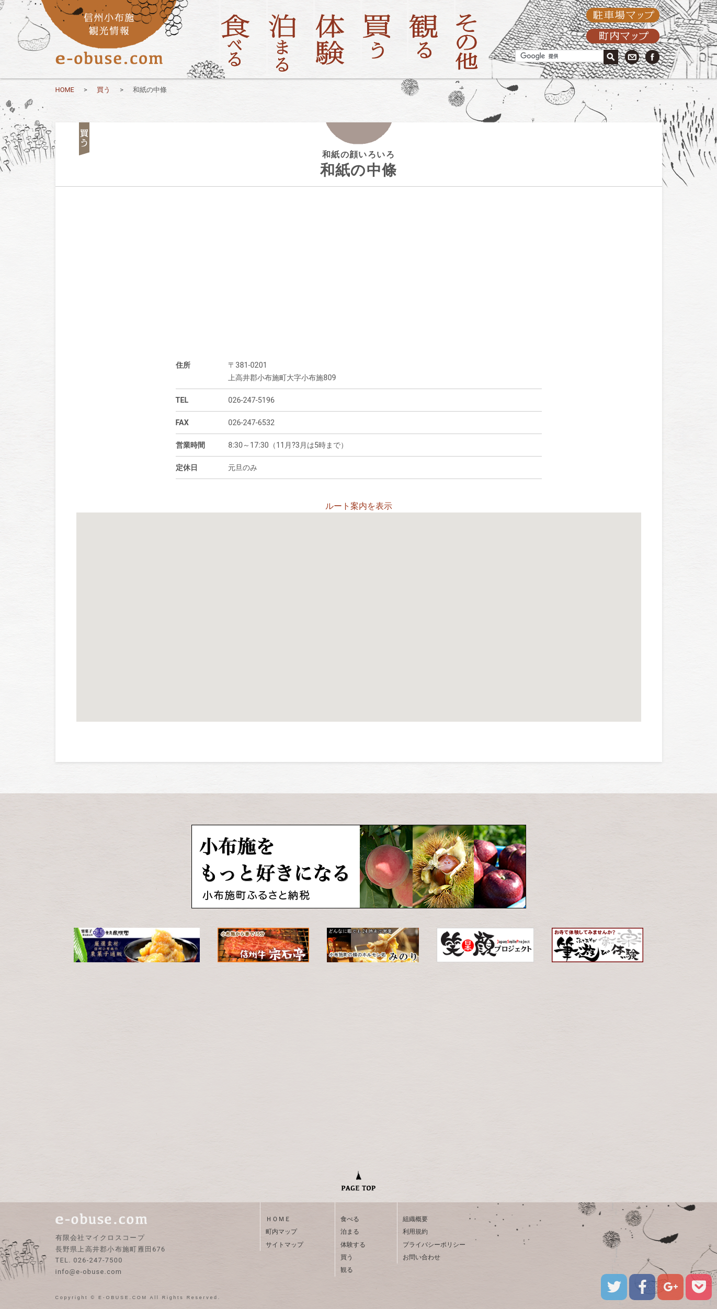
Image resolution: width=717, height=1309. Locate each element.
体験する (353, 1244)
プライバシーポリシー (434, 1244)
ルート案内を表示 (358, 506)
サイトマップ (284, 1244)
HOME (64, 90)
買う (103, 90)
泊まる (349, 1231)
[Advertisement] (358, 260)
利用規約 (415, 1231)
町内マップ (281, 1231)
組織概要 (415, 1219)
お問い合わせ (421, 1257)
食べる (349, 1219)
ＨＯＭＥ (278, 1219)
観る (346, 1269)
